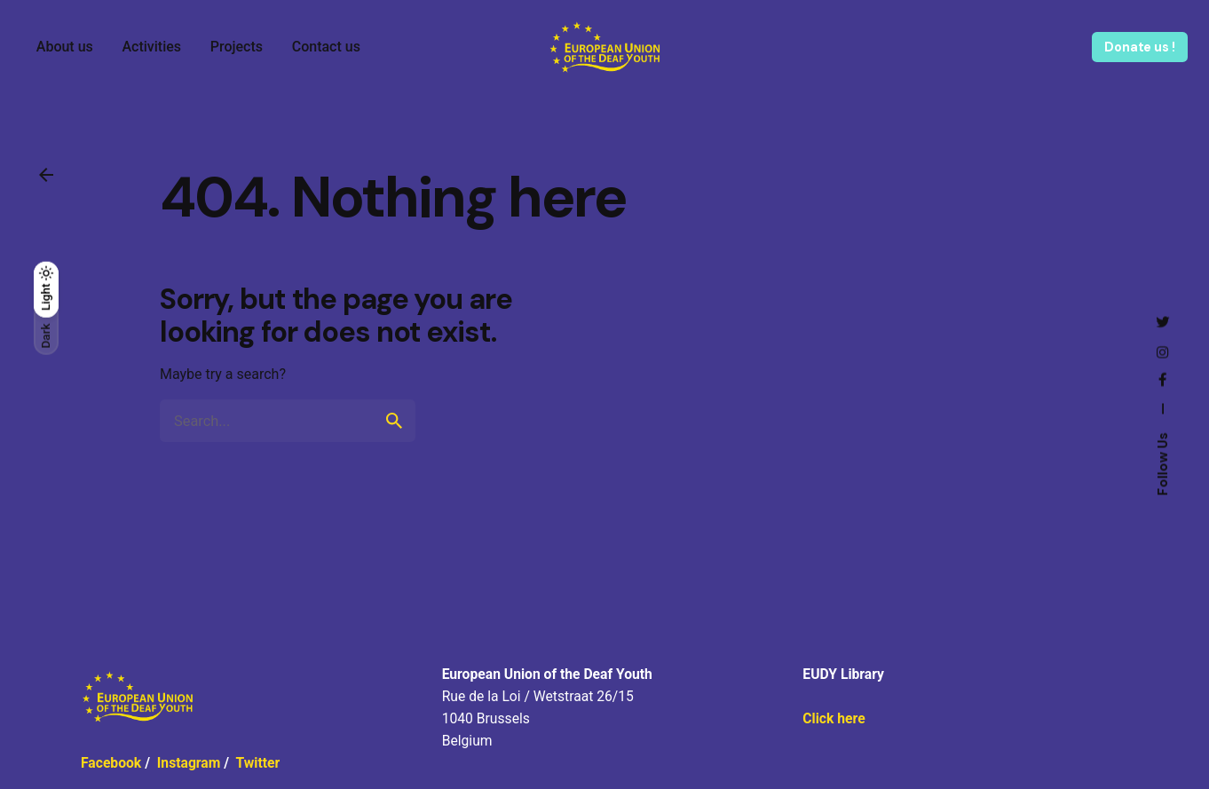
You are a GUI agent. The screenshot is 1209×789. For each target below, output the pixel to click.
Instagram (189, 762)
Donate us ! (1139, 47)
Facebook (111, 762)
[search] (394, 420)
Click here (833, 718)
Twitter (257, 762)
